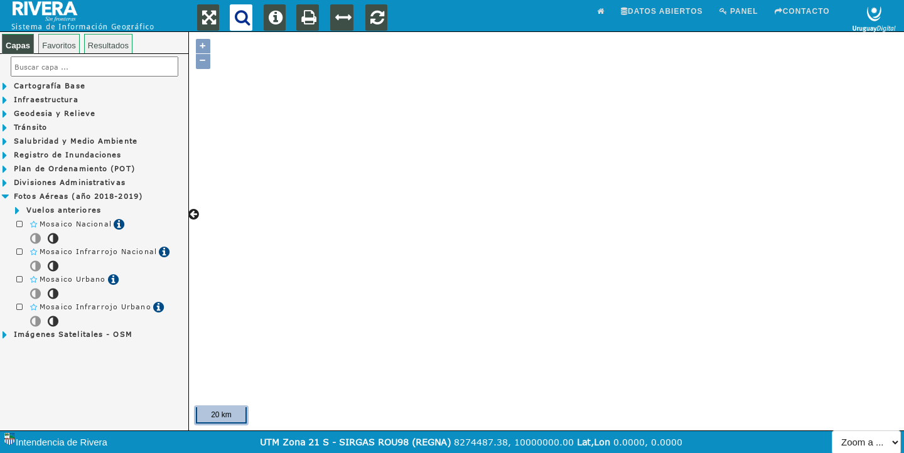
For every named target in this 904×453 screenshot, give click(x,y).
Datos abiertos (662, 11)
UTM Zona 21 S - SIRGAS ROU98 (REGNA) (357, 442)
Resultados (108, 45)
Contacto (802, 11)
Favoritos (58, 45)
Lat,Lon (593, 442)
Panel (738, 11)
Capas (18, 45)
